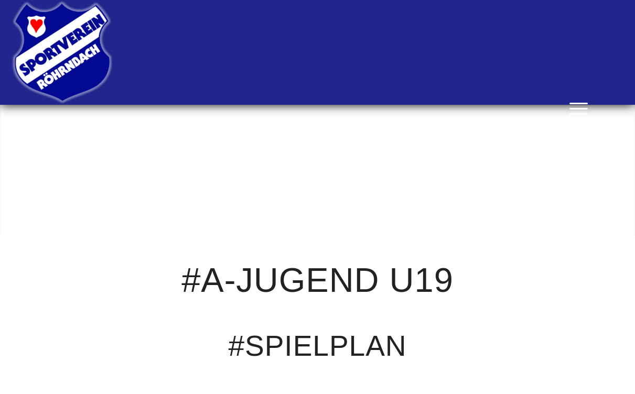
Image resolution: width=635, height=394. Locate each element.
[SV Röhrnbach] (62, 52)
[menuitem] (575, 107)
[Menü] (575, 107)
